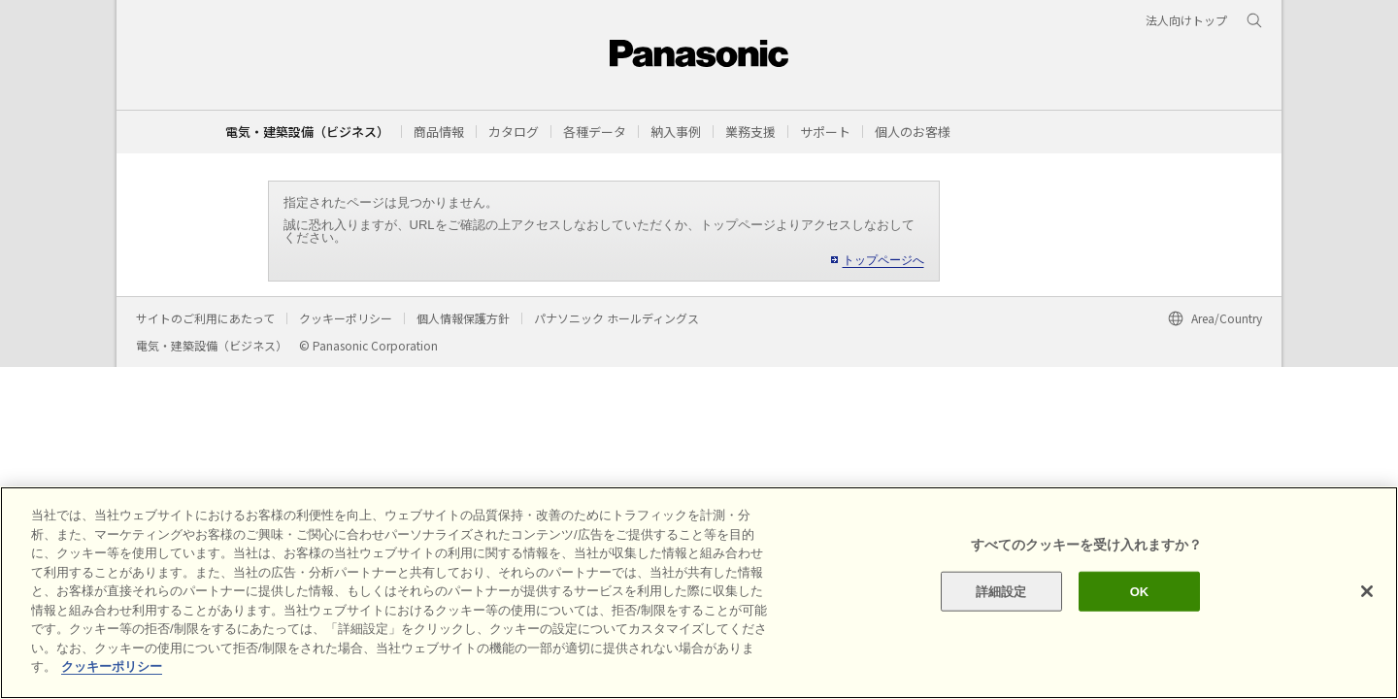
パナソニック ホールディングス (616, 318)
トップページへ (883, 260)
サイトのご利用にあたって (205, 318)
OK (1139, 590)
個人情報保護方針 (463, 318)
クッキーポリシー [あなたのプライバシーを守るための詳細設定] (111, 666)
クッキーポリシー (345, 318)
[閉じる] (1367, 591)
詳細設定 (1001, 590)
